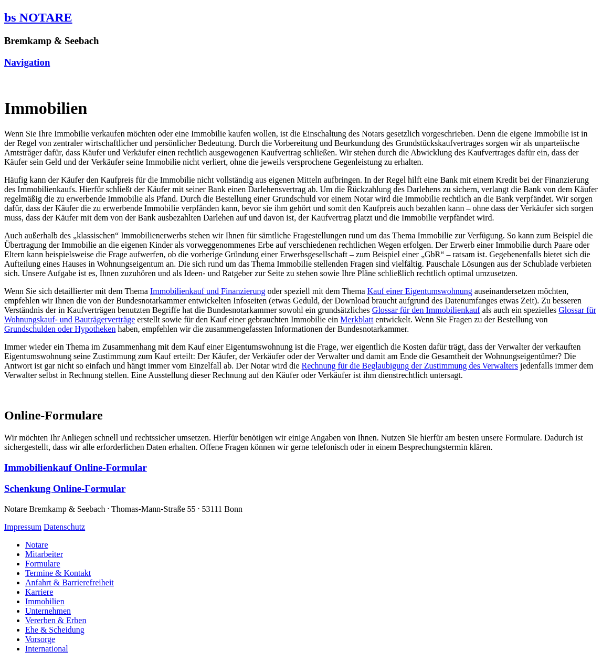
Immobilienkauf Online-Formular (75, 467)
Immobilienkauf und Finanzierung (208, 291)
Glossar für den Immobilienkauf (426, 310)
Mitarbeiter (44, 554)
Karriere (39, 591)
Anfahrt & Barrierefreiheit (69, 582)
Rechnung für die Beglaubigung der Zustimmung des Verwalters (410, 365)
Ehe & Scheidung (55, 629)
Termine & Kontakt (58, 573)
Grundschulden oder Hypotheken (59, 328)
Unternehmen (48, 610)
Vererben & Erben (55, 620)
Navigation (27, 62)
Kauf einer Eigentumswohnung (419, 291)
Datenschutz (64, 526)
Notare (36, 544)
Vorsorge (40, 639)
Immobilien (45, 601)
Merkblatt (356, 319)
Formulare (42, 563)
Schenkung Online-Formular (64, 488)
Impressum (22, 526)
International (46, 648)
